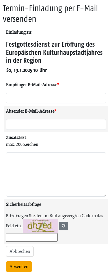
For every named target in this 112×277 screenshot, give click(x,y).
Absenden (19, 266)
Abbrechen (20, 251)
